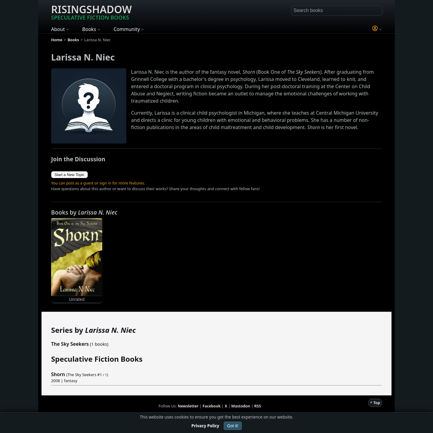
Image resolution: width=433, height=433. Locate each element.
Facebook (212, 406)
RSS (257, 406)
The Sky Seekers (70, 344)
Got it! (232, 425)
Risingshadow (91, 11)
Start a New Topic (69, 174)
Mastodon (240, 406)
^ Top (375, 402)
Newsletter (188, 406)
